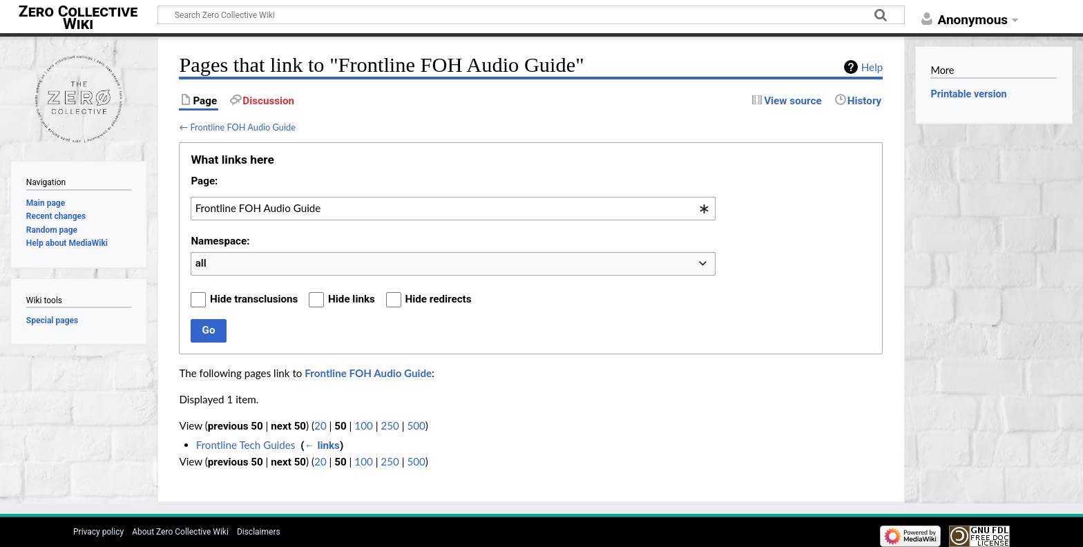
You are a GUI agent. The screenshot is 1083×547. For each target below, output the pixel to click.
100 (363, 425)
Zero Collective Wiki (78, 18)
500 (416, 425)
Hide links (351, 299)
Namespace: (220, 241)
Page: (204, 181)
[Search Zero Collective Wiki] (531, 14)
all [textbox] (201, 263)
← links (321, 445)
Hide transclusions (254, 299)
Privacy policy (98, 532)
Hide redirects (438, 299)
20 (320, 425)
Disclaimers (258, 532)
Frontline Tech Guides (246, 445)
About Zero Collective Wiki (180, 532)
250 (390, 425)
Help (872, 67)
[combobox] (453, 208)
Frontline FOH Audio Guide (242, 127)
